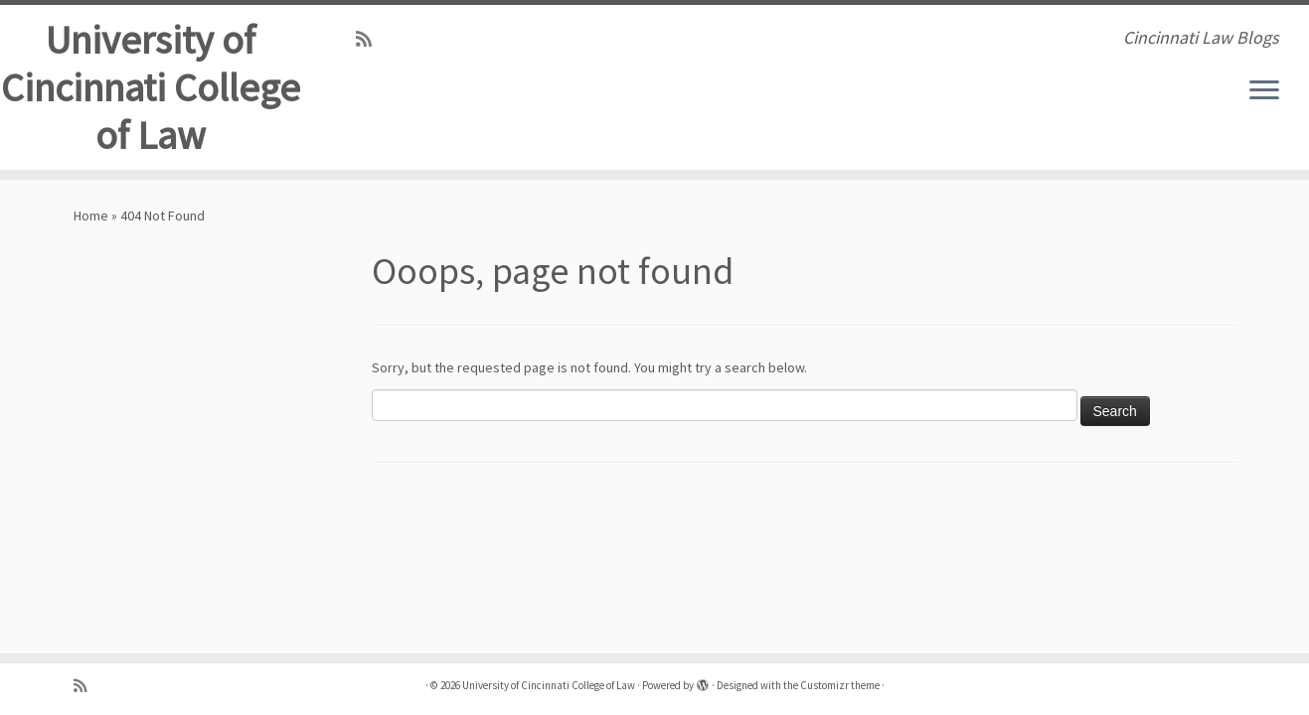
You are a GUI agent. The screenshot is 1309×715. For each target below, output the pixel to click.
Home (91, 215)
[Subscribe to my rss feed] (370, 39)
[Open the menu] (1264, 91)
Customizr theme (840, 685)
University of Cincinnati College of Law (150, 87)
